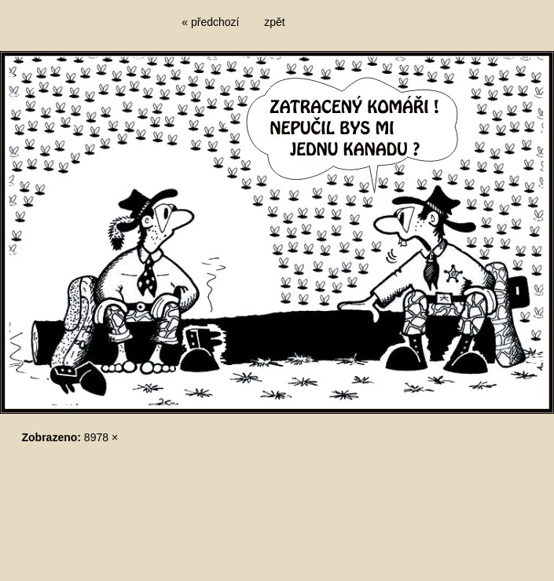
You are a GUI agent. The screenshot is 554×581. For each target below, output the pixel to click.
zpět (274, 22)
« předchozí (210, 22)
